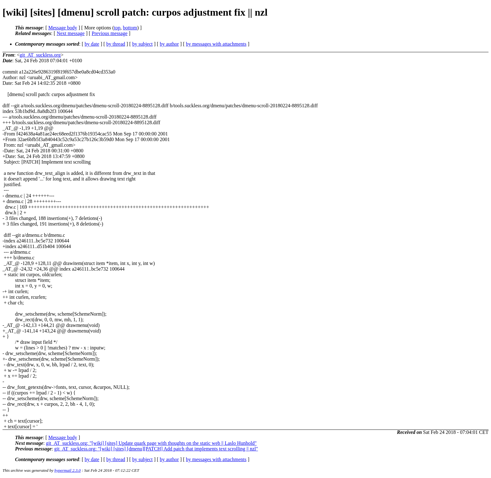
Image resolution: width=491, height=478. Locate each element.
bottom (130, 27)
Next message (71, 33)
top (117, 27)
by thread (115, 44)
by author (169, 44)
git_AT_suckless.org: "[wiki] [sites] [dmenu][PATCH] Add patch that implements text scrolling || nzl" (156, 448)
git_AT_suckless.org (40, 55)
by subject (142, 44)
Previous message (109, 33)
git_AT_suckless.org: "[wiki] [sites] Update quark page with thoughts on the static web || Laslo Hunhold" (151, 443)
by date (92, 44)
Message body (62, 27)
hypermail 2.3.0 (67, 470)
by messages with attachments (216, 44)
